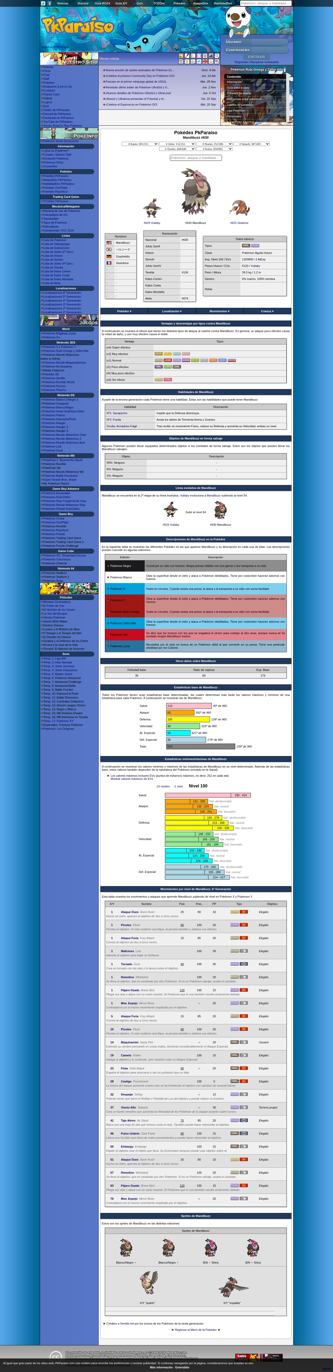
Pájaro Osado (130, 990)
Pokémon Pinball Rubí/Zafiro (61, 508)
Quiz (140, 3)
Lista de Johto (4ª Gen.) (58, 263)
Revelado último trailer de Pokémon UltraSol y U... (137, 87)
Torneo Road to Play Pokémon (62, 125)
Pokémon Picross (54, 386)
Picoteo (126, 925)
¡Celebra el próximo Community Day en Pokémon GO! (140, 75)
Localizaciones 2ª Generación (62, 308)
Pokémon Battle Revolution (60, 475)
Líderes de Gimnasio (240, 104)
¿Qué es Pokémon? (56, 150)
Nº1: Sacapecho (117, 413)
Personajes (234, 116)
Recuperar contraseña (264, 62)
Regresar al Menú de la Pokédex (195, 1329)
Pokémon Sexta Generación (61, 141)
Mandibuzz (214, 495)
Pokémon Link (52, 446)
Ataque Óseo (130, 912)
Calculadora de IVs (55, 214)
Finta (124, 1068)
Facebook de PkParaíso (58, 117)
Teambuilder (51, 218)
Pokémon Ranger (54, 423)
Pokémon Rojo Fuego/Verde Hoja (64, 501)
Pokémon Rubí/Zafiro (57, 497)
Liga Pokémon (236, 110)
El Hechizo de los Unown (59, 609)
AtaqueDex (200, 3)
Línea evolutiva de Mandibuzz (196, 487)
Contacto (49, 90)
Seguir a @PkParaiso (55, 46)
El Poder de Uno (54, 605)
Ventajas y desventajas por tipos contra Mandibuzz (195, 323)
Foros (47, 70)
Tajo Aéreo (128, 1120)
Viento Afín (128, 1107)
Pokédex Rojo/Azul (55, 191)
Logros (47, 102)
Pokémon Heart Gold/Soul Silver (64, 411)
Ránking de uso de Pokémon (61, 210)
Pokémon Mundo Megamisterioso (64, 362)
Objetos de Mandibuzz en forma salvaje (195, 438)
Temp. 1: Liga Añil (54, 658)
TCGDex (159, 3)
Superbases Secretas (240, 122)
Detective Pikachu (54, 389)
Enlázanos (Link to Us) (57, 86)
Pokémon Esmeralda (56, 493)
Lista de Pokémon (54, 240)
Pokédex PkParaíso (56, 175)
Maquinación (129, 1042)
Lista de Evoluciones (56, 247)
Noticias (62, 3)
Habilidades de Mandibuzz (196, 392)
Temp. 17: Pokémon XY (58, 720)
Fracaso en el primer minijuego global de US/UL (136, 81)
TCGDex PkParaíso (56, 201)
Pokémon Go (51, 337)
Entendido (182, 1367)
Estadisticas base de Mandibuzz (196, 687)
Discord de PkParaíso (57, 113)
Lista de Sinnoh (53, 259)
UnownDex (50, 166)
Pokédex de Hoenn (239, 93)
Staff (46, 78)
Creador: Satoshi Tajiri (57, 154)
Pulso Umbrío (130, 1133)
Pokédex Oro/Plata (55, 187)
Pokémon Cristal (54, 518)
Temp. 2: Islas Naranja (57, 662)
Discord (83, 3)
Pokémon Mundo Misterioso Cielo (64, 434)
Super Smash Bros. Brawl (59, 479)
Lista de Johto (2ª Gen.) (58, 251)
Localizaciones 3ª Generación (62, 304)
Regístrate (241, 62)
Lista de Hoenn (53, 255)
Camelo (126, 1055)
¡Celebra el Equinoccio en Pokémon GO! (131, 104)
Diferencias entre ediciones (244, 99)
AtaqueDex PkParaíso (57, 179)
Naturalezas (51, 226)
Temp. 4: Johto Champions (60, 670)
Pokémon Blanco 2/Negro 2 (61, 399)
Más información (161, 1367)
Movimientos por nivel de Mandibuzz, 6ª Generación (196, 889)
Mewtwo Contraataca (56, 601)
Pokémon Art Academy (57, 366)
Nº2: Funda (114, 419)
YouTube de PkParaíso (58, 121)
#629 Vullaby (152, 221)
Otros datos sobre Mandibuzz (196, 661)
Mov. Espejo (129, 1003)
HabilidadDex (223, 3)
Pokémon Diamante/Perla (59, 419)
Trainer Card (51, 94)
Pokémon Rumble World (58, 382)
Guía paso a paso (238, 87)
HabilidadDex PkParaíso (58, 183)
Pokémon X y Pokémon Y (59, 346)
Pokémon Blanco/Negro (58, 407)
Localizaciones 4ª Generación (62, 300)
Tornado (126, 964)
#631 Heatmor (240, 221)
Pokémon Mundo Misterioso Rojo (64, 504)
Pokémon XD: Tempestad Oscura (64, 555)
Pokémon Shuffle (54, 378)
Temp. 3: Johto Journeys (59, 666)
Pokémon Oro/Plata (55, 522)
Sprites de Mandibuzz (195, 1215)
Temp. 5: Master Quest (57, 674)
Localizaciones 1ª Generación (62, 312)
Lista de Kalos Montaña (58, 279)
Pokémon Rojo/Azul (56, 530)
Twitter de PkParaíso (56, 110)
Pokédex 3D (51, 374)
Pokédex (179, 3)
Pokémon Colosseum (57, 559)
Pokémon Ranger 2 (55, 426)
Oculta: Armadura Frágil (122, 426)
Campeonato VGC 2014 (58, 230)
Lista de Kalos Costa (56, 275)
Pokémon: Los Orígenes (58, 728)
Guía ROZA (102, 3)
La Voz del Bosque (55, 613)
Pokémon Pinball (54, 534)
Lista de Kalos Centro (57, 271)
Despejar (127, 1094)
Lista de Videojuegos (56, 244)
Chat (46, 74)
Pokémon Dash (53, 450)
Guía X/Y (121, 3)
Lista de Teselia (53, 267)
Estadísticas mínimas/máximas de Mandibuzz (196, 759)
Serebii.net (127, 1323)
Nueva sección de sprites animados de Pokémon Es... (140, 70)
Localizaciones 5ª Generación (62, 296)
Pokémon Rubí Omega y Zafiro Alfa (65, 350)
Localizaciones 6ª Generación (62, 292)
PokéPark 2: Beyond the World (62, 460)
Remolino (127, 977)
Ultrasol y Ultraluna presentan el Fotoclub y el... (136, 98)
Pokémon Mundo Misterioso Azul (64, 442)
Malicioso (127, 951)
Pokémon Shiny (53, 162)
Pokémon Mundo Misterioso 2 (62, 438)
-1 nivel (178, 786)
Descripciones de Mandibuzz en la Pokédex (195, 539)
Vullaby (255, 265)
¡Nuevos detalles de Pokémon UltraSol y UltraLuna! (138, 93)
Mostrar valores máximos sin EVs (132, 778)
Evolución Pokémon (56, 158)
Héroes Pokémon (54, 617)
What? (327, 1368)
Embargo (127, 1146)
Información (234, 81)
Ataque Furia (129, 938)
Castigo (126, 1081)
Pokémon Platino (54, 415)
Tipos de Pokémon (55, 222)
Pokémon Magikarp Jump (59, 333)
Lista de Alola (51, 283)
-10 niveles (163, 786)
